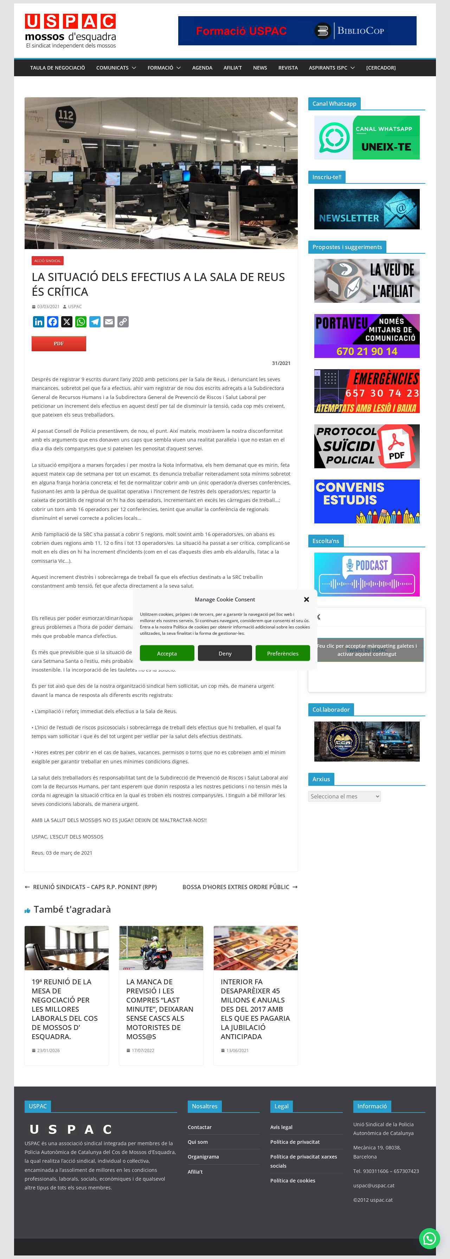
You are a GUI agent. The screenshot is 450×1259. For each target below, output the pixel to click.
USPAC (75, 306)
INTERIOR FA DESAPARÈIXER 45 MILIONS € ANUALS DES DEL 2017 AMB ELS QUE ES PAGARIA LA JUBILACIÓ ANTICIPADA (255, 1009)
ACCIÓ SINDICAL (47, 260)
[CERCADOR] (381, 67)
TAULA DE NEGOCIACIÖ (57, 67)
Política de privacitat (295, 1142)
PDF (59, 343)
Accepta (167, 653)
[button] (306, 599)
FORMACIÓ (160, 67)
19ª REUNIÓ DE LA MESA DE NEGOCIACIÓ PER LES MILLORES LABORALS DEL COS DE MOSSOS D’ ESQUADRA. (65, 1009)
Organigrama (203, 1156)
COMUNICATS (112, 67)
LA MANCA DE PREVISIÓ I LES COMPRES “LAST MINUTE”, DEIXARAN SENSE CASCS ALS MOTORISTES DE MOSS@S (159, 1009)
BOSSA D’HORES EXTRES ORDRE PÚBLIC (240, 887)
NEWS (260, 67)
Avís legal (281, 1127)
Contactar (200, 1127)
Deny (225, 653)
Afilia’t (195, 1171)
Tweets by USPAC (367, 650)
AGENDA (202, 67)
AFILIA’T (233, 67)
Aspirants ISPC (328, 67)
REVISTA (288, 67)
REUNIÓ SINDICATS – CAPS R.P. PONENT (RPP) (91, 887)
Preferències (282, 653)
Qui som (198, 1142)
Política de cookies (292, 1180)
